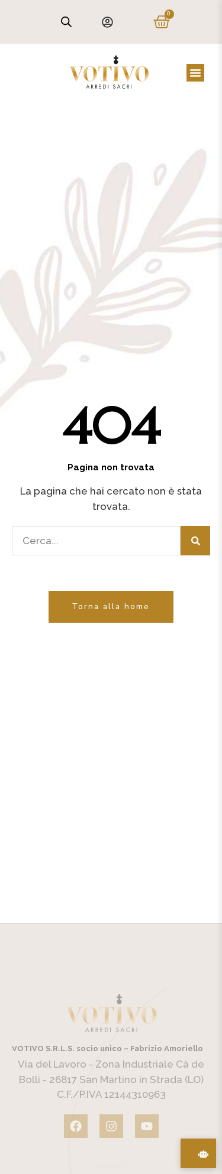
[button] (195, 73)
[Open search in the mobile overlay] (66, 22)
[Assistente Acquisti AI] (198, 1153)
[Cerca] (195, 540)
